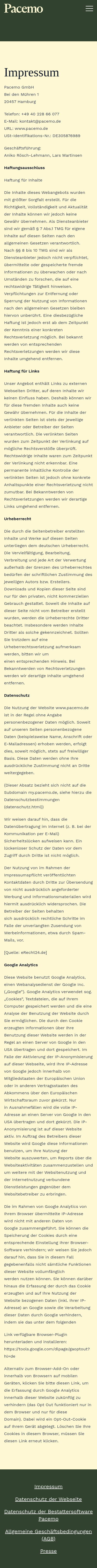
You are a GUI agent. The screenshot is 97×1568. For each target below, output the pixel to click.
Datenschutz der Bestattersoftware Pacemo (48, 1515)
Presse (48, 1551)
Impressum (48, 1486)
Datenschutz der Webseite (48, 1499)
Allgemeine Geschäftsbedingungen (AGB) (48, 1535)
